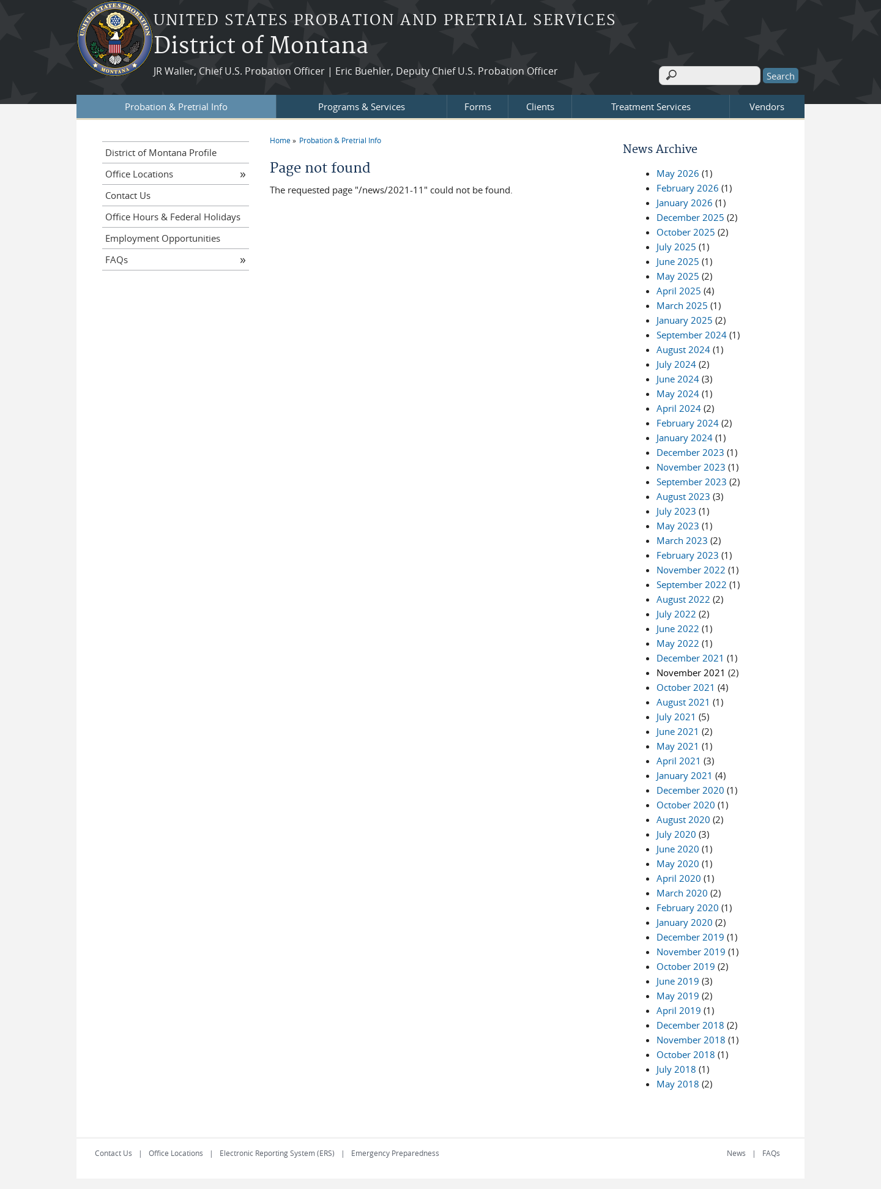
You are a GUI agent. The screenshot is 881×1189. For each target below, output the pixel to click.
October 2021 (685, 685)
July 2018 (676, 1067)
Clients (540, 105)
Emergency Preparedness (395, 1151)
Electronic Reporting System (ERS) (277, 1151)
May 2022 (677, 641)
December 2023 (690, 450)
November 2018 (691, 1038)
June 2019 (677, 979)
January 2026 (684, 201)
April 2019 (678, 1008)
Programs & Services (361, 105)
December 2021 (690, 656)
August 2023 (683, 494)
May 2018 (677, 1082)
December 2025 (690, 215)
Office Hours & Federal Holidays (172, 215)
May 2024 (677, 392)
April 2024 (678, 406)
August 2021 (683, 700)
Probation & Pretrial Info (176, 105)
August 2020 (683, 817)
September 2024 (691, 333)
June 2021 (677, 729)
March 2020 (682, 891)
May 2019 (677, 994)
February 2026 (687, 186)
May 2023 (677, 524)
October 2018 (685, 1052)
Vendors (766, 105)
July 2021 (676, 715)
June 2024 (677, 377)
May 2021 (677, 744)
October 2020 (685, 803)
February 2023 (687, 553)
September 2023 (691, 480)
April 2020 (678, 876)
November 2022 (691, 568)
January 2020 (684, 920)
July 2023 (676, 509)
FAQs (116, 258)
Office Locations (139, 172)
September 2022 (691, 582)
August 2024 (683, 347)
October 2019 (685, 964)
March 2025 (682, 303)
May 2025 (677, 274)
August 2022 (683, 597)
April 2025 (678, 289)
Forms (477, 105)
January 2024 (684, 436)
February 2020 (687, 906)
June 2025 (677, 259)
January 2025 (684, 318)
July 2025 (676, 245)
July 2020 (676, 832)
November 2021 (691, 671)
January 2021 (684, 773)
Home (280, 138)
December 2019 (690, 935)
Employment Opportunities (162, 236)
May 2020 (677, 861)
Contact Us (128, 193)
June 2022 (677, 627)
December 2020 (690, 788)
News (736, 1151)
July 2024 (676, 362)
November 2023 (691, 465)
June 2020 (677, 847)
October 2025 (685, 230)
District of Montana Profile (161, 150)
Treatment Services (651, 105)
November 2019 (691, 950)
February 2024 (687, 421)
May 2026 (677, 171)
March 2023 (682, 538)
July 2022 (676, 612)
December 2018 (690, 1023)
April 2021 (678, 759)
